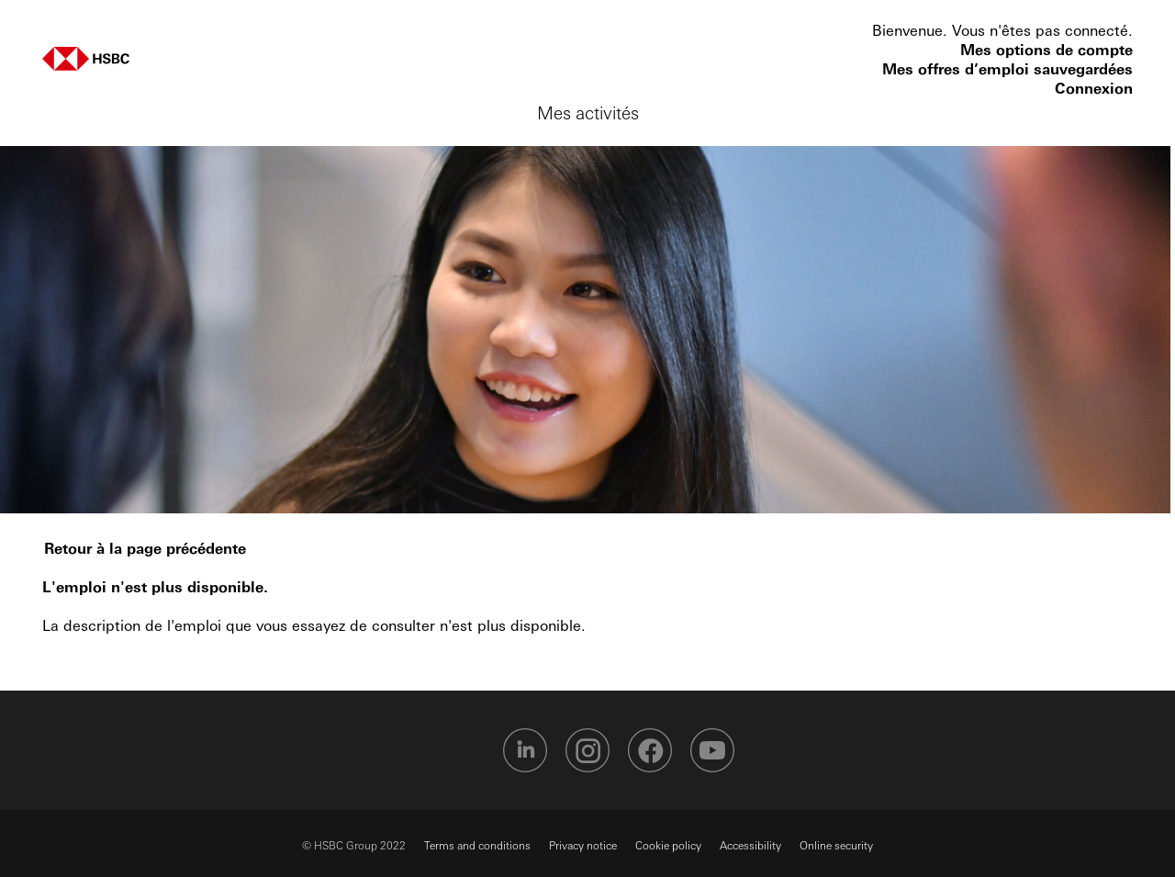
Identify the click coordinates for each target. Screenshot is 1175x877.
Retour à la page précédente (145, 547)
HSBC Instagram (587, 750)
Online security (836, 845)
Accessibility (750, 845)
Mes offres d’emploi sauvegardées (1007, 68)
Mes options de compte (1046, 49)
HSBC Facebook (650, 750)
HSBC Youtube (712, 750)
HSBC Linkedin (525, 750)
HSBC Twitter (463, 750)
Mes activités (588, 112)
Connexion (1094, 87)
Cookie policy (668, 845)
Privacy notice (583, 845)
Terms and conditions (477, 845)
